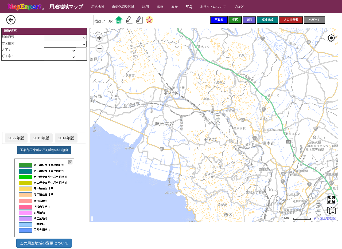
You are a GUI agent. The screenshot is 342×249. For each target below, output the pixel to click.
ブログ (238, 7)
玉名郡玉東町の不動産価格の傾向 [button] (44, 150)
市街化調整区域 (123, 7)
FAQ (189, 7)
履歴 (174, 7)
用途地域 (97, 7)
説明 (145, 7)
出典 (160, 7)
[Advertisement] (44, 96)
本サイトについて (213, 7)
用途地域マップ (66, 6)
